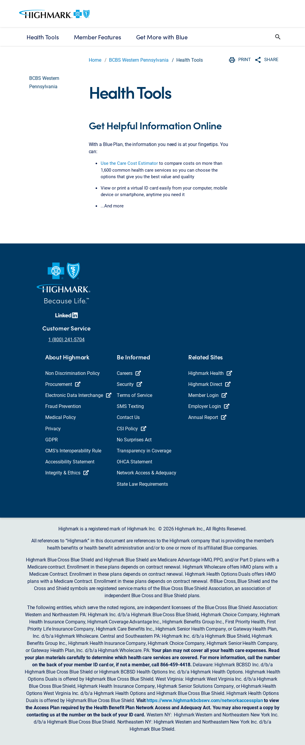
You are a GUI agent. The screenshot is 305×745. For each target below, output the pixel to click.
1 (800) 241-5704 (66, 339)
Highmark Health (210, 373)
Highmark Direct (209, 384)
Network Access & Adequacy (146, 472)
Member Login (207, 395)
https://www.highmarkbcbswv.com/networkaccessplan (205, 700)
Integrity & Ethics (67, 472)
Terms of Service (134, 395)
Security (129, 384)
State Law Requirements (142, 484)
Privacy (53, 428)
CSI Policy (131, 428)
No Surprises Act (134, 439)
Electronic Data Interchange (78, 395)
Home (95, 60)
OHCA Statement (134, 461)
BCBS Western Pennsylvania (139, 60)
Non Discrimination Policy (72, 373)
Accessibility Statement (69, 461)
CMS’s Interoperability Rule (73, 450)
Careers (129, 373)
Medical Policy (60, 417)
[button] (277, 37)
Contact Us (128, 417)
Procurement (62, 384)
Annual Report (207, 417)
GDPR (51, 439)
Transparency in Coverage (144, 450)
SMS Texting (130, 406)
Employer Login (208, 406)
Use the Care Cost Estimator (129, 163)
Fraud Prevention (63, 406)
